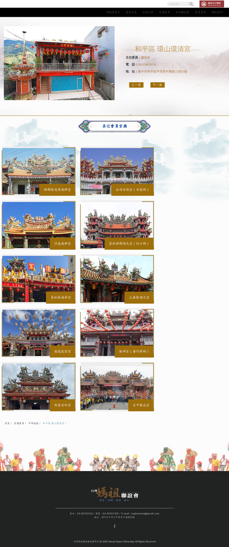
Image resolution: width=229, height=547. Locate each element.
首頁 (7, 423)
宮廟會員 (164, 12)
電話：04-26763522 (81, 513)
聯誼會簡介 (113, 12)
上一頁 (136, 84)
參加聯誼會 (182, 12)
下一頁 (157, 84)
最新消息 (131, 12)
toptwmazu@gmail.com (145, 513)
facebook (114, 526)
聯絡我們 (217, 12)
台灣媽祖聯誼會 (23, 8)
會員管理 (200, 12)
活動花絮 (147, 12)
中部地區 (33, 423)
